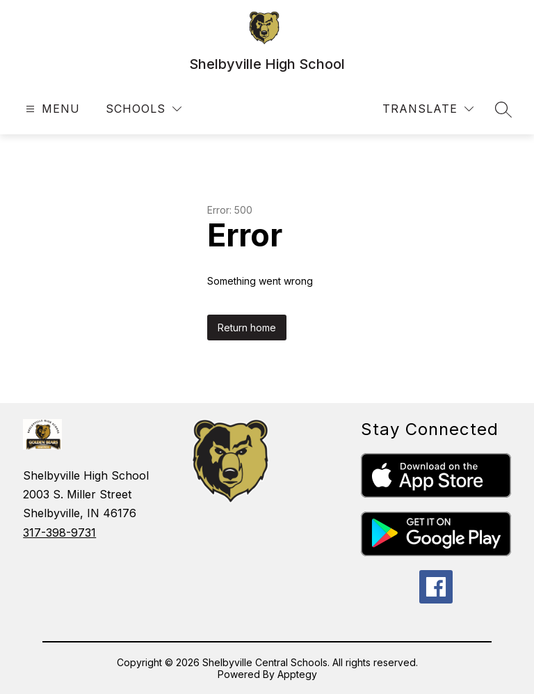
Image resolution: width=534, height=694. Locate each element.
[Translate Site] (428, 109)
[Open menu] (51, 109)
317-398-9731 (59, 532)
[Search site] (503, 109)
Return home (247, 327)
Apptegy (297, 674)
